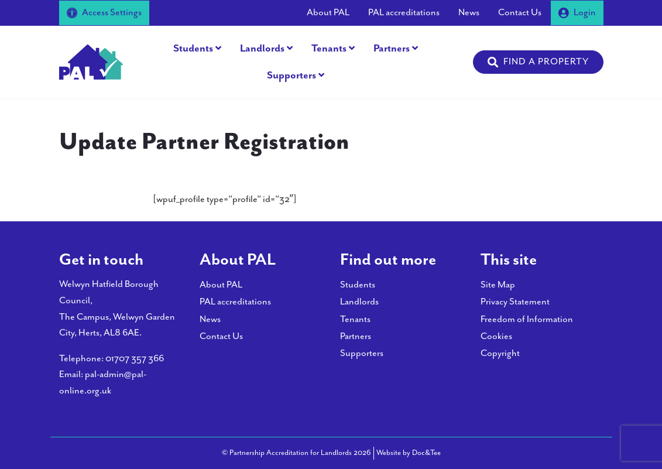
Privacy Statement (515, 301)
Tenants (329, 48)
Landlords (262, 48)
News (468, 12)
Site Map (498, 284)
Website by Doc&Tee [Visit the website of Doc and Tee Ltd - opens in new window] (408, 452)
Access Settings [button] (104, 12)
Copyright (500, 353)
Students (193, 48)
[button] (538, 62)
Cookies (496, 336)
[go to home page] (91, 61)
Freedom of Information (527, 319)
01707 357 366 (134, 358)
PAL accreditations (404, 12)
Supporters (291, 75)
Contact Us (519, 12)
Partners (391, 48)
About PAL (328, 12)
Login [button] (577, 12)
